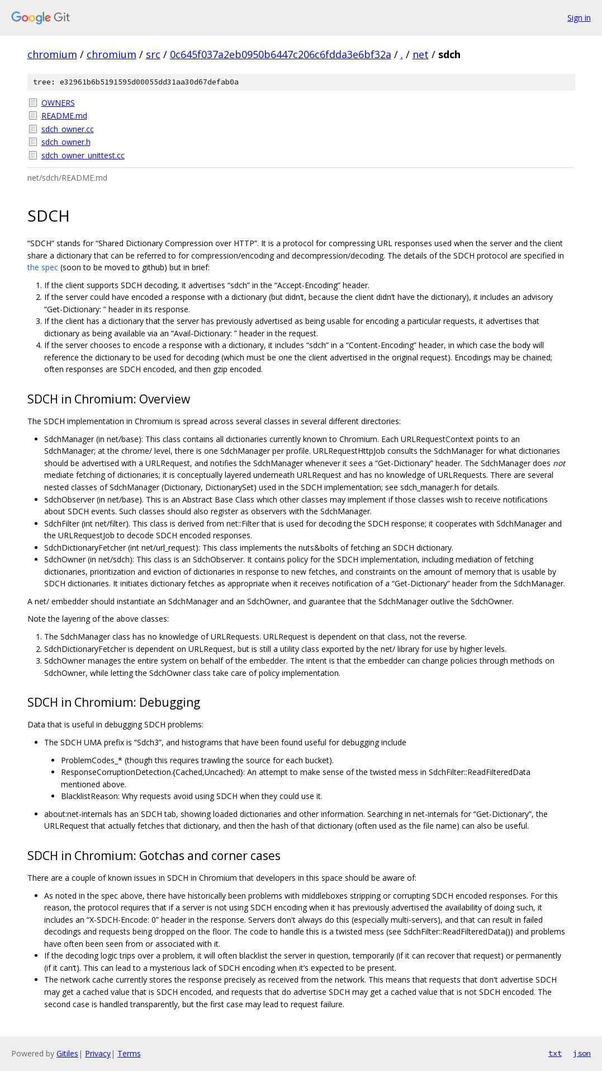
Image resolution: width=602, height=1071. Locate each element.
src (153, 54)
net (421, 54)
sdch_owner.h (66, 142)
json (582, 1053)
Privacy (98, 1053)
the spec (42, 267)
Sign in (579, 17)
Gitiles (67, 1053)
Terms (129, 1053)
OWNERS (58, 102)
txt (555, 1053)
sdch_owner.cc (67, 129)
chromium (52, 54)
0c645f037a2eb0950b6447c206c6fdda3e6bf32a (280, 54)
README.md (64, 115)
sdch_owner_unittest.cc (83, 155)
